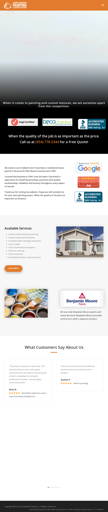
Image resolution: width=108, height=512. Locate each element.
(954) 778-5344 (47, 142)
